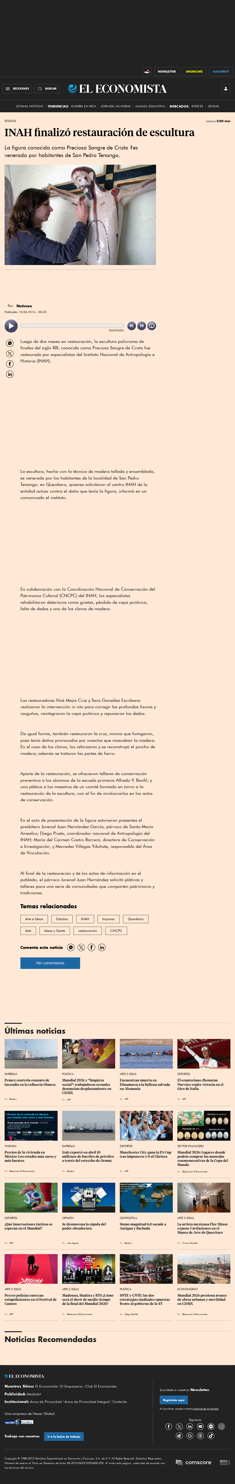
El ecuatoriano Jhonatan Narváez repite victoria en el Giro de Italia (200, 1084)
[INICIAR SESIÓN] (225, 88)
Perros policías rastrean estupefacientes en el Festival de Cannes (31, 1299)
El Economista (46, 1386)
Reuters (13, 1098)
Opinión (68, 1218)
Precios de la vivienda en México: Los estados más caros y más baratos (31, 1156)
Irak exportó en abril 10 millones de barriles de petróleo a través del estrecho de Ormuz (88, 1156)
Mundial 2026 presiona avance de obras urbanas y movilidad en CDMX (202, 1299)
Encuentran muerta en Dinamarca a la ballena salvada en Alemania (145, 1084)
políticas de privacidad (205, 1408)
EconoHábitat (187, 1289)
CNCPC (116, 931)
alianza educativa (150, 106)
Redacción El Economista (22, 1171)
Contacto (119, 1402)
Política (68, 1074)
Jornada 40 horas (116, 106)
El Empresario (71, 1386)
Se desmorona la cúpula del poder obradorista (84, 1226)
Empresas (11, 1074)
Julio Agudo (73, 1242)
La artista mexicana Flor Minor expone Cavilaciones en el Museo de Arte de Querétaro (203, 1228)
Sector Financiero (190, 1146)
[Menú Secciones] (16, 88)
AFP (69, 1099)
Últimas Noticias (29, 106)
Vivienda (11, 1146)
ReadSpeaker (116, 329)
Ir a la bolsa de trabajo (64, 1436)
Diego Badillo (131, 1314)
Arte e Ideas (34, 919)
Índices (197, 106)
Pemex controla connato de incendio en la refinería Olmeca (30, 1082)
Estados (10, 121)
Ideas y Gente (54, 931)
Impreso (108, 919)
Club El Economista (101, 1386)
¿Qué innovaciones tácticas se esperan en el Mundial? (29, 1226)
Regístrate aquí (174, 1400)
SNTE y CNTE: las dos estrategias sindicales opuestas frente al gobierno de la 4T (145, 1299)
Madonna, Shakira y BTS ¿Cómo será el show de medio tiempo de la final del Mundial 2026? (88, 1299)
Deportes (183, 1074)
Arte (28, 931)
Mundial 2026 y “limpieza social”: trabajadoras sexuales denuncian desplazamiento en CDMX (87, 1086)
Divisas (213, 106)
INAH (85, 919)
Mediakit (34, 1394)
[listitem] (11, 326)
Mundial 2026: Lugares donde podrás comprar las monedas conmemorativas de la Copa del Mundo (203, 1158)
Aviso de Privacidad (46, 1402)
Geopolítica (128, 1218)
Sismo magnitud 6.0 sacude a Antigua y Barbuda (143, 1226)
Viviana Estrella (190, 1242)
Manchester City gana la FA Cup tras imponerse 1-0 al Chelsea (146, 1154)
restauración (87, 931)
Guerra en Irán (83, 106)
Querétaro (136, 919)
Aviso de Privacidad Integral (87, 1402)
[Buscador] (47, 88)
